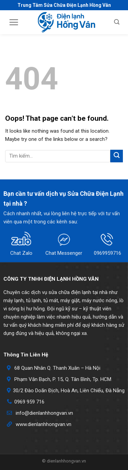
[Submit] (116, 156)
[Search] (117, 22)
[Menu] (13, 22)
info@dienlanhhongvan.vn (44, 413)
